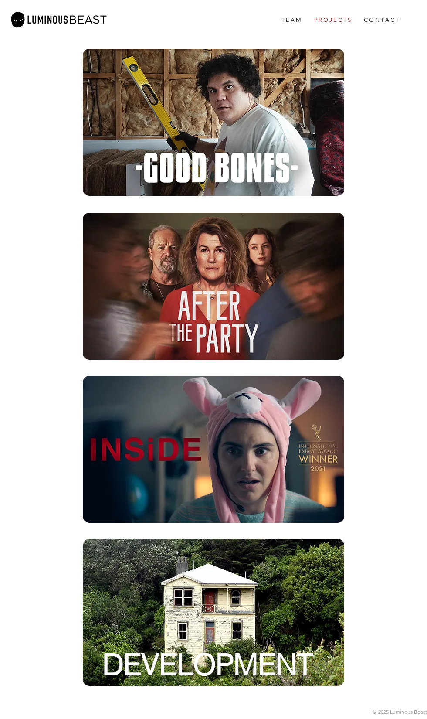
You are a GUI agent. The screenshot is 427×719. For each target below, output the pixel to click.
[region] (213, 122)
